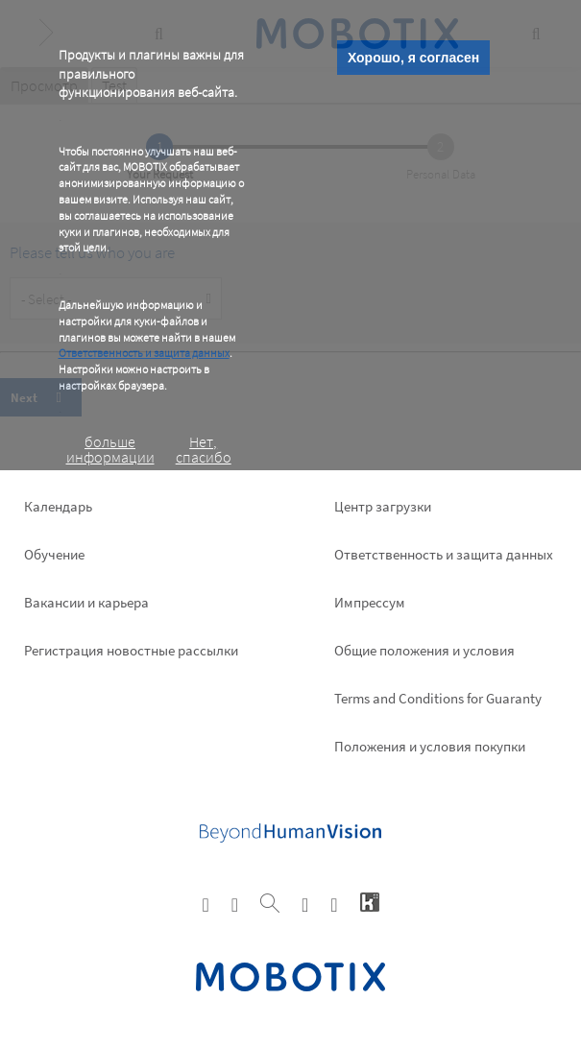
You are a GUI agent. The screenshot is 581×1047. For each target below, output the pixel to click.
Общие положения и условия (424, 650)
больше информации (110, 449)
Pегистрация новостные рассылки (131, 650)
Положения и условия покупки (429, 746)
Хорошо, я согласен (413, 57)
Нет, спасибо (203, 449)
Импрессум (369, 602)
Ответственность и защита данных (144, 352)
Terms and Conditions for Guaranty (438, 698)
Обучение (54, 554)
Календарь (58, 506)
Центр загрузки (382, 506)
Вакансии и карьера (86, 602)
